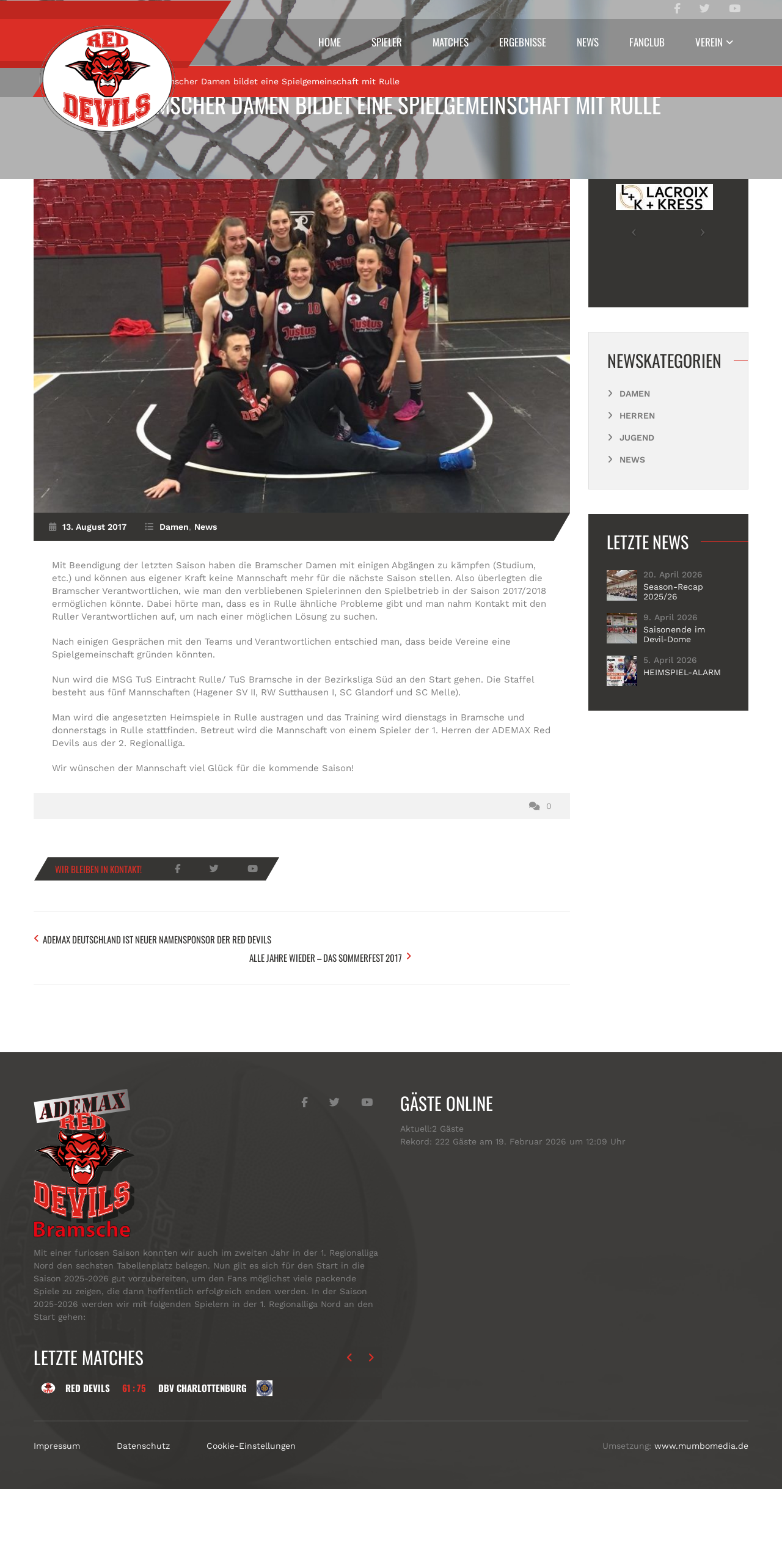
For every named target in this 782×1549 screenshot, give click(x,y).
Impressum (57, 1506)
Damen (116, 163)
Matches (451, 41)
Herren (637, 498)
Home (329, 41)
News (588, 41)
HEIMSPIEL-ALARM (682, 755)
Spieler (386, 41)
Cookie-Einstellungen (251, 1506)
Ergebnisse (522, 41)
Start (68, 163)
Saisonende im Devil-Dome (674, 717)
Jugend (636, 520)
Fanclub (647, 41)
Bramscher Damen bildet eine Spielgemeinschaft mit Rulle (391, 104)
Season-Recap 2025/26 (673, 674)
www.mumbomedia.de (701, 1506)
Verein (709, 41)
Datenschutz (143, 1506)
